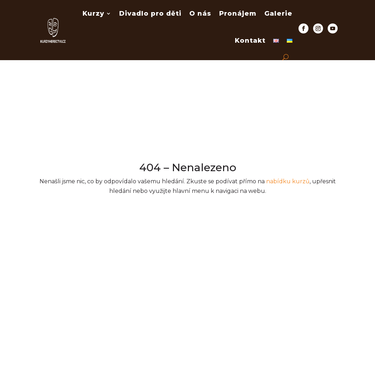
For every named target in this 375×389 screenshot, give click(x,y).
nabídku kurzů (288, 181)
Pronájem (238, 13)
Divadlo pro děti (150, 13)
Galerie (278, 13)
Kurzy (93, 13)
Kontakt (250, 40)
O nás (200, 13)
